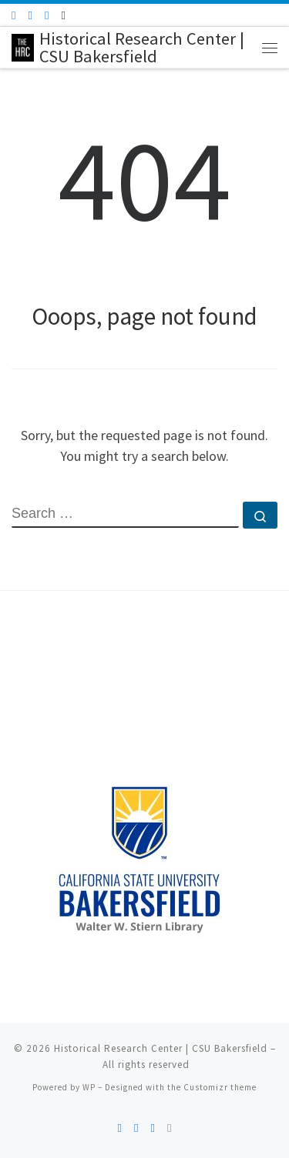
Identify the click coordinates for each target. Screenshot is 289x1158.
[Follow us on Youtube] (47, 15)
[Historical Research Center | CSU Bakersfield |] (23, 45)
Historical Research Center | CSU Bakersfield (160, 1048)
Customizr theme (220, 1087)
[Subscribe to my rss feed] (13, 15)
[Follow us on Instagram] (63, 15)
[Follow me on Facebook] (30, 15)
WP (89, 1087)
